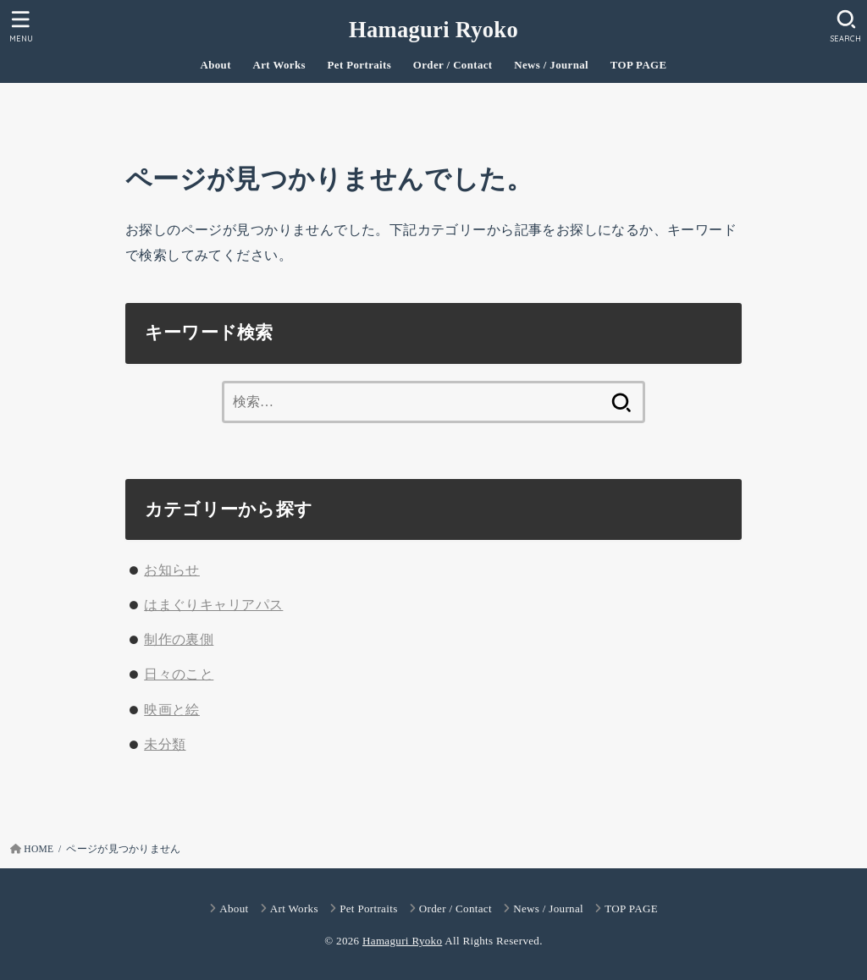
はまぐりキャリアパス (213, 605)
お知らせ (172, 570)
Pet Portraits (360, 65)
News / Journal (551, 65)
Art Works (279, 65)
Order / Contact (453, 65)
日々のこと (178, 674)
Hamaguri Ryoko (433, 29)
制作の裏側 (178, 639)
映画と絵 (172, 710)
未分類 (164, 744)
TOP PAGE (638, 65)
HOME (38, 849)
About (216, 65)
